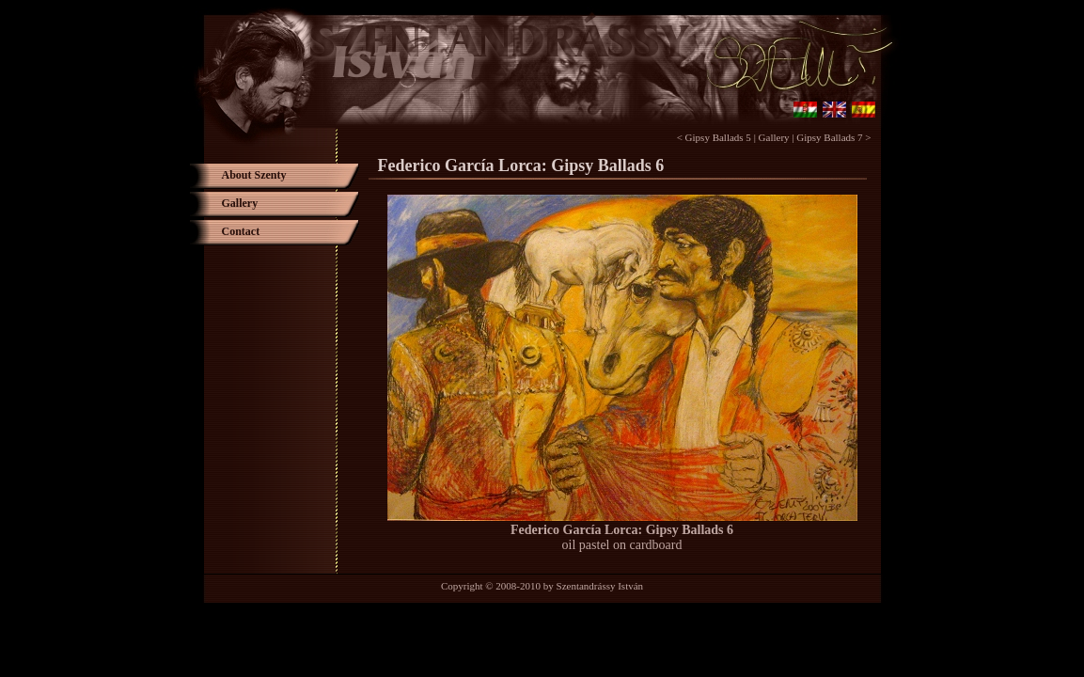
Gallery (774, 137)
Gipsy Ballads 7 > (833, 137)
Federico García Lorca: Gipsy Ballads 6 (622, 530)
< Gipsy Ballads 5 (714, 137)
